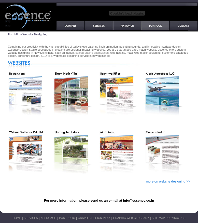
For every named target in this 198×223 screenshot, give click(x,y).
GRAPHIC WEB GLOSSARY (131, 217)
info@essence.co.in (138, 200)
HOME (17, 217)
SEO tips (46, 55)
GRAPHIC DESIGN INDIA (94, 217)
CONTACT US (176, 217)
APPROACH (48, 217)
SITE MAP (158, 217)
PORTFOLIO (67, 217)
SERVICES (31, 217)
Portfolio (13, 34)
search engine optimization (92, 52)
